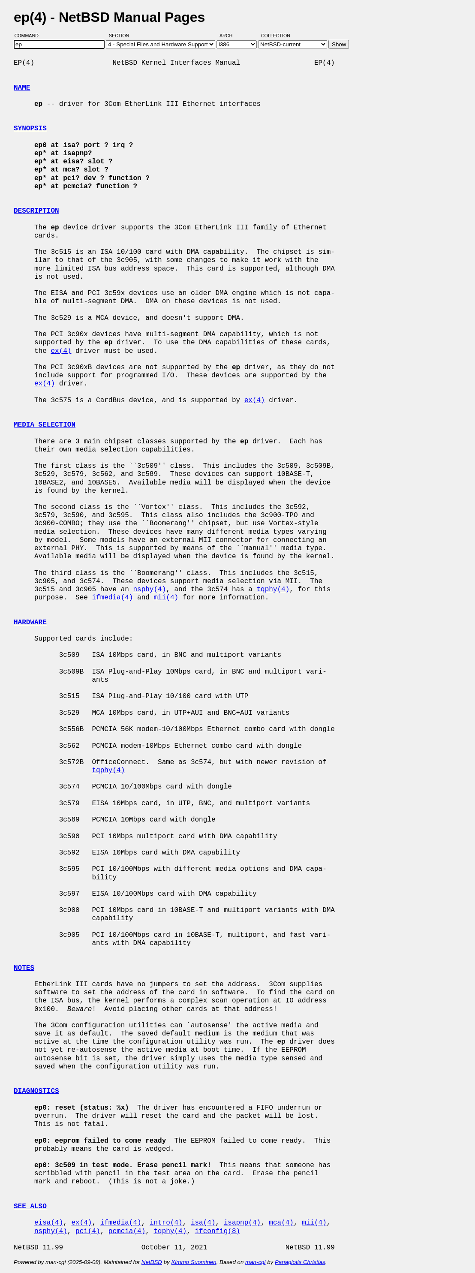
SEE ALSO (30, 1206)
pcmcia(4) (126, 1231)
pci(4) (87, 1231)
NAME (22, 88)
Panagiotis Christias (300, 1262)
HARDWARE (30, 622)
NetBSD (151, 1262)
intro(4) (166, 1223)
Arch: (230, 35)
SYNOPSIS (30, 128)
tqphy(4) (272, 589)
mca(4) (281, 1223)
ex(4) (61, 351)
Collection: (276, 35)
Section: (121, 35)
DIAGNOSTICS (36, 1091)
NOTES (24, 968)
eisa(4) (48, 1223)
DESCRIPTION (36, 211)
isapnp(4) (242, 1223)
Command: (30, 35)
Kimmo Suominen (193, 1262)
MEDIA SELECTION (44, 425)
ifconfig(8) (217, 1231)
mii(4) (165, 597)
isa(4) (203, 1223)
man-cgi (255, 1262)
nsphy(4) (149, 589)
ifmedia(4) (112, 597)
